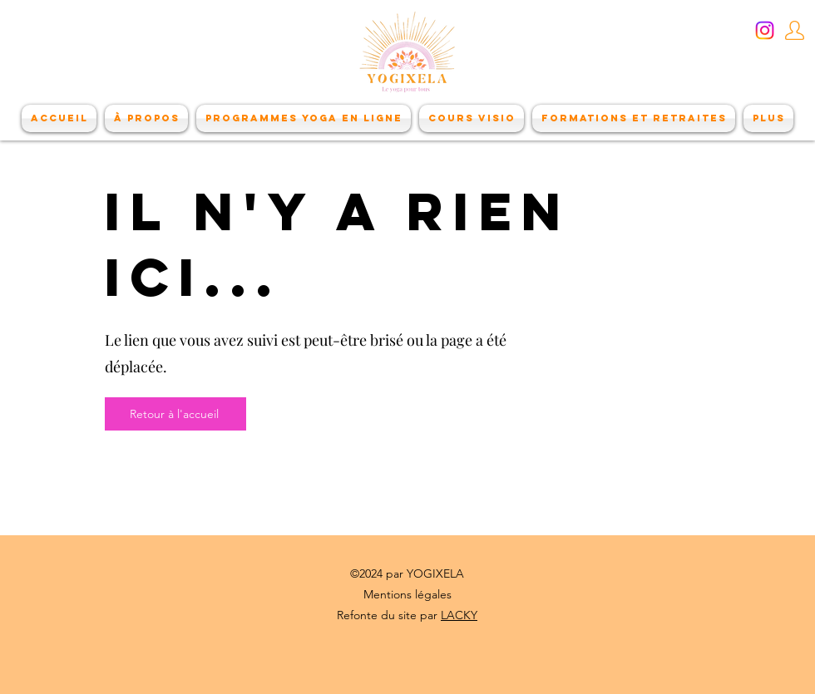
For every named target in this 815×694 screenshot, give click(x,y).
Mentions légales (407, 594)
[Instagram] (765, 30)
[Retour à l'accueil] (175, 414)
